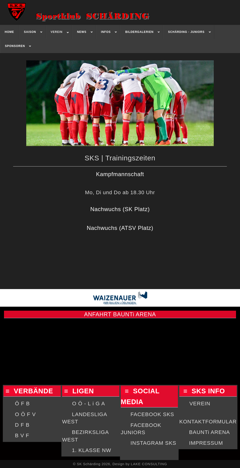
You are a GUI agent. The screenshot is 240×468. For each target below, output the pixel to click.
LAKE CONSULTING (149, 464)
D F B (22, 425)
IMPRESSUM (206, 443)
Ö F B (22, 403)
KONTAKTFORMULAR (208, 422)
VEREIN (199, 403)
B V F (22, 435)
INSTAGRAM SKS (153, 443)
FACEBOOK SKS (152, 414)
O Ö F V (25, 414)
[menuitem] (9, 32)
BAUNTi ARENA (209, 432)
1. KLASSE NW (91, 450)
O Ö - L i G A (88, 403)
